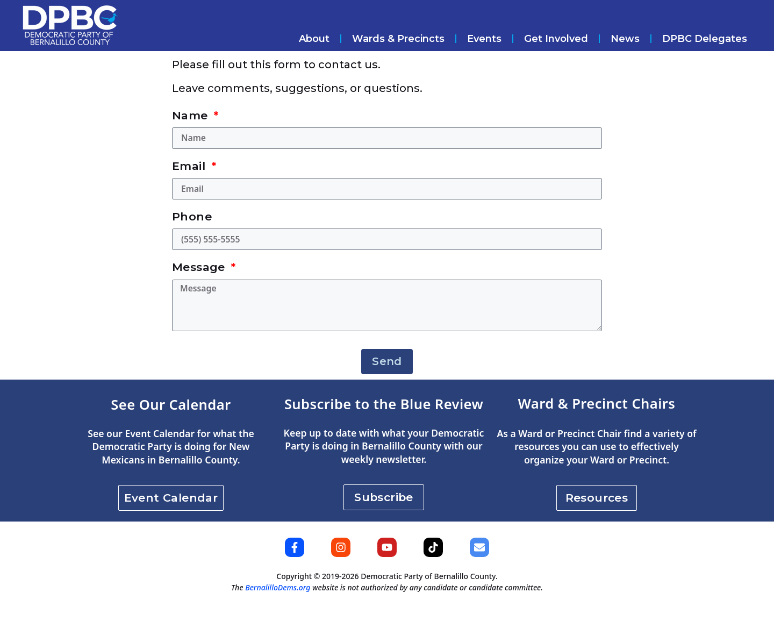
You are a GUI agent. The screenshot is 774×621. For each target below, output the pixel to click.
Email (190, 167)
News (625, 39)
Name (191, 115)
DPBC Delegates (704, 39)
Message (200, 271)
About (314, 39)
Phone (192, 219)
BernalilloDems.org (277, 599)
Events (484, 39)
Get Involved (556, 39)
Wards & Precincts (398, 39)
